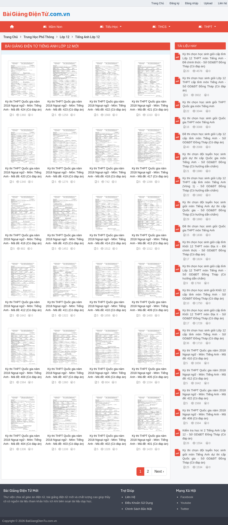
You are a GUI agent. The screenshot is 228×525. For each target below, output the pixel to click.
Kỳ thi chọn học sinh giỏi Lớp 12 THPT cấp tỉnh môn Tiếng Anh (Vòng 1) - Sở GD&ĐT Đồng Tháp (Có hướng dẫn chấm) (204, 184)
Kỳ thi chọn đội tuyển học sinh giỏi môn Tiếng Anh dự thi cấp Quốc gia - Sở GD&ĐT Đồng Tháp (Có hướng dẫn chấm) (204, 208)
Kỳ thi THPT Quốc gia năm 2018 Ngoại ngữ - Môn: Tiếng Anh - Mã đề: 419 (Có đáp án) (65, 172)
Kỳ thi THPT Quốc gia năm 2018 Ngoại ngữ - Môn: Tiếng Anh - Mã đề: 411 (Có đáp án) (65, 306)
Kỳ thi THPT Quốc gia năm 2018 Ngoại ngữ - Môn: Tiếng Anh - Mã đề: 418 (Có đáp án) (107, 172)
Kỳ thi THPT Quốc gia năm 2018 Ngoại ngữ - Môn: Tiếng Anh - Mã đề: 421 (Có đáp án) (149, 105)
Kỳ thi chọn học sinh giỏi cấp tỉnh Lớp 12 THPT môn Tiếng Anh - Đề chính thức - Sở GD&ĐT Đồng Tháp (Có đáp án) (204, 60)
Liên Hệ (130, 497)
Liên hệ (222, 3)
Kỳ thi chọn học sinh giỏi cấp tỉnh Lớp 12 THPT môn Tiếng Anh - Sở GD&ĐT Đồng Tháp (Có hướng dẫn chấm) (204, 272)
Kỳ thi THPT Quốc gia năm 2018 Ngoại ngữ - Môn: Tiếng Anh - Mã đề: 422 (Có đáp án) (107, 105)
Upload (208, 3)
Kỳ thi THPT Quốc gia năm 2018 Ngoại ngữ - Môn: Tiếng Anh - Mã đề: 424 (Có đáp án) (22, 105)
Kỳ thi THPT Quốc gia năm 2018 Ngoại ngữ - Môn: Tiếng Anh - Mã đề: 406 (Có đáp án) (107, 373)
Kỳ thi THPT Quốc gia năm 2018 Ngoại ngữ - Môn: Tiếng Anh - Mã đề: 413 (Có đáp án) (149, 239)
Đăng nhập (191, 3)
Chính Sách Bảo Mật (138, 509)
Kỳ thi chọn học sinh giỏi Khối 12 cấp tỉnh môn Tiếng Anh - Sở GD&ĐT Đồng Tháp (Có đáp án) (204, 294)
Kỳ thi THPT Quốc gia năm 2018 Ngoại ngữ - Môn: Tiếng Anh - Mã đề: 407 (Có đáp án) (65, 373)
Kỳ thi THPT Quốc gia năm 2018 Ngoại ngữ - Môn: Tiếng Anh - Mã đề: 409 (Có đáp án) (149, 306)
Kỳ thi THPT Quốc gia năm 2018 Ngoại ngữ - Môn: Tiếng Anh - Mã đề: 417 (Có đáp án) (149, 172)
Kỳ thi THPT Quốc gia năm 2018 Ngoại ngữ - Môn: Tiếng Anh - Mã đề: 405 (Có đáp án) (149, 373)
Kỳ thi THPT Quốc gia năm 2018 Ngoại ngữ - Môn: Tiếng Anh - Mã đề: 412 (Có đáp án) (22, 306)
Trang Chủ (157, 3)
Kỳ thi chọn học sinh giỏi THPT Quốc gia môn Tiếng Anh (204, 104)
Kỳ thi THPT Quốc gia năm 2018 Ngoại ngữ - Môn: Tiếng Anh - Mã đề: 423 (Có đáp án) (65, 105)
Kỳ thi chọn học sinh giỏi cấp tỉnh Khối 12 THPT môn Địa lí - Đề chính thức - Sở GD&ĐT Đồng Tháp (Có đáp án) (204, 248)
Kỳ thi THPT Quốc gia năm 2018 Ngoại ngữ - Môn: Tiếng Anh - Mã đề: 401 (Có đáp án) (149, 439)
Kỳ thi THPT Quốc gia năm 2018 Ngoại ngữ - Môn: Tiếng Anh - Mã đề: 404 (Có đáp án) (22, 439)
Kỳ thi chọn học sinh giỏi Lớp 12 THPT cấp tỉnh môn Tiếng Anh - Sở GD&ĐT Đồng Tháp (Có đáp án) (204, 84)
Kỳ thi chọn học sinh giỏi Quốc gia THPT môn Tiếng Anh (204, 120)
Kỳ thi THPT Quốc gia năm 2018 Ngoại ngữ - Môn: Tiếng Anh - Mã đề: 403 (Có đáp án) (65, 439)
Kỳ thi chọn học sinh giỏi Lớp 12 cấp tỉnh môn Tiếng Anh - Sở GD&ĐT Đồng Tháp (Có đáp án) (204, 334)
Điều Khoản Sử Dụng (139, 502)
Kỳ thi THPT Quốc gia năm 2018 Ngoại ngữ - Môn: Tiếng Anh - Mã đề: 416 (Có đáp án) (22, 239)
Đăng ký (174, 3)
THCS (160, 26)
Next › (159, 471)
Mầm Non (52, 26)
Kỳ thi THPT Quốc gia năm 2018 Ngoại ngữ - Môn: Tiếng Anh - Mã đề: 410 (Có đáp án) (107, 306)
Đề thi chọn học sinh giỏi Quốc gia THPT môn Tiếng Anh (204, 228)
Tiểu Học (109, 26)
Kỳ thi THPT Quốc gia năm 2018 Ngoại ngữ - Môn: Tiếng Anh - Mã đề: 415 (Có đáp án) (65, 239)
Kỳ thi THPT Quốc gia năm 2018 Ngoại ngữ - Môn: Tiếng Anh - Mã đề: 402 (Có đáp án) (107, 439)
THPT (205, 26)
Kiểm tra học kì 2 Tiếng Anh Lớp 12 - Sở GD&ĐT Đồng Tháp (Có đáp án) (204, 434)
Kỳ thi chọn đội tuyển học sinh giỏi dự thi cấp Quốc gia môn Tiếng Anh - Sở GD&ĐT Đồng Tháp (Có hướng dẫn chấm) (204, 160)
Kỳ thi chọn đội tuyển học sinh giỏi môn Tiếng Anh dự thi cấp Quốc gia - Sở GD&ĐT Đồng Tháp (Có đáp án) (204, 456)
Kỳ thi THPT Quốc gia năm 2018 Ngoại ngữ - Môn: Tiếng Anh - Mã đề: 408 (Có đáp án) (22, 373)
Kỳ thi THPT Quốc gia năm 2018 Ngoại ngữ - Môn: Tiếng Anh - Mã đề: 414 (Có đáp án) (107, 239)
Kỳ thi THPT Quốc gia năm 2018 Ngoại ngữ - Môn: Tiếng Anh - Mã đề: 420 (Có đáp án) (22, 172)
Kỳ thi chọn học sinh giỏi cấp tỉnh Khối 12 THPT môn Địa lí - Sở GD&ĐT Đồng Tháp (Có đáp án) (204, 314)
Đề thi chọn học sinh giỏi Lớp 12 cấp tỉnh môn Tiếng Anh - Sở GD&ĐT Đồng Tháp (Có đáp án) (204, 138)
